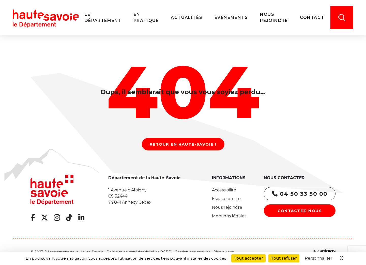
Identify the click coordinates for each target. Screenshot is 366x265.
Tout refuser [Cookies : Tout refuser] (284, 258)
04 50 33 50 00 (300, 193)
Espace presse (226, 198)
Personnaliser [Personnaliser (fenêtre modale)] (318, 258)
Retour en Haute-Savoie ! (183, 144)
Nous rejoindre (227, 207)
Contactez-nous (300, 210)
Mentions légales (229, 216)
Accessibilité (224, 190)
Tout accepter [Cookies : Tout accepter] (248, 258)
